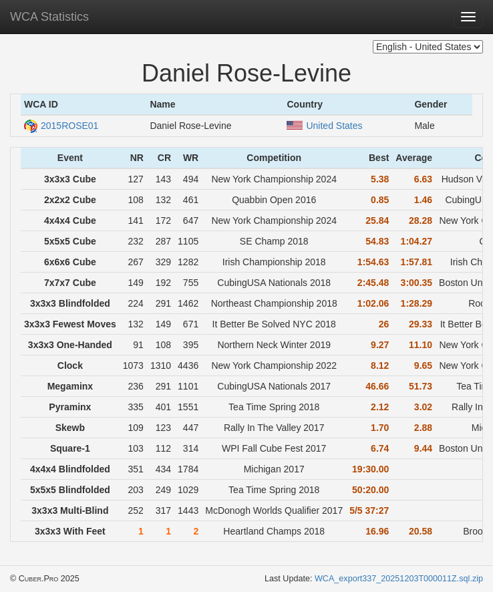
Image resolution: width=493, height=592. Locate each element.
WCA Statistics (49, 16)
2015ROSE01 (61, 125)
